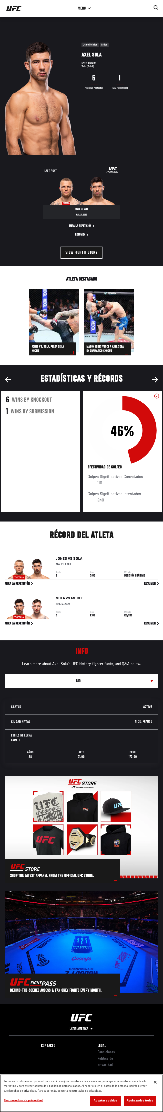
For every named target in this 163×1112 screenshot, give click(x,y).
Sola (77, 559)
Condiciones (106, 1052)
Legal (102, 1046)
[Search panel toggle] (156, 7)
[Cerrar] (155, 1082)
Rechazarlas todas (140, 1100)
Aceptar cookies (105, 1100)
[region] (81, 1093)
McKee (77, 599)
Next (155, 379)
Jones (61, 559)
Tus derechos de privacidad (23, 1100)
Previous (8, 379)
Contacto (48, 1046)
